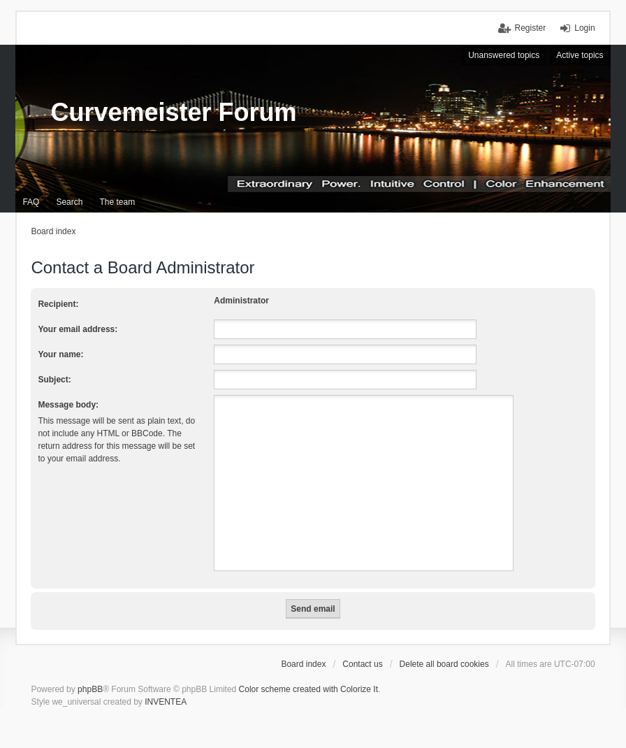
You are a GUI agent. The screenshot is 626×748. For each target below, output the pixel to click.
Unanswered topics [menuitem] (503, 55)
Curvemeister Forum (173, 112)
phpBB (90, 689)
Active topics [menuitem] (579, 55)
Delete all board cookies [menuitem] (444, 664)
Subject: (54, 379)
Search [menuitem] (69, 202)
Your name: (60, 354)
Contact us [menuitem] (362, 664)
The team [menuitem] (117, 202)
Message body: (68, 405)
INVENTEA (166, 702)
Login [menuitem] (584, 28)
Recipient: (58, 304)
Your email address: (77, 329)
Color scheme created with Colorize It (308, 689)
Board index (303, 664)
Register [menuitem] (530, 28)
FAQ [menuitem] (30, 202)
